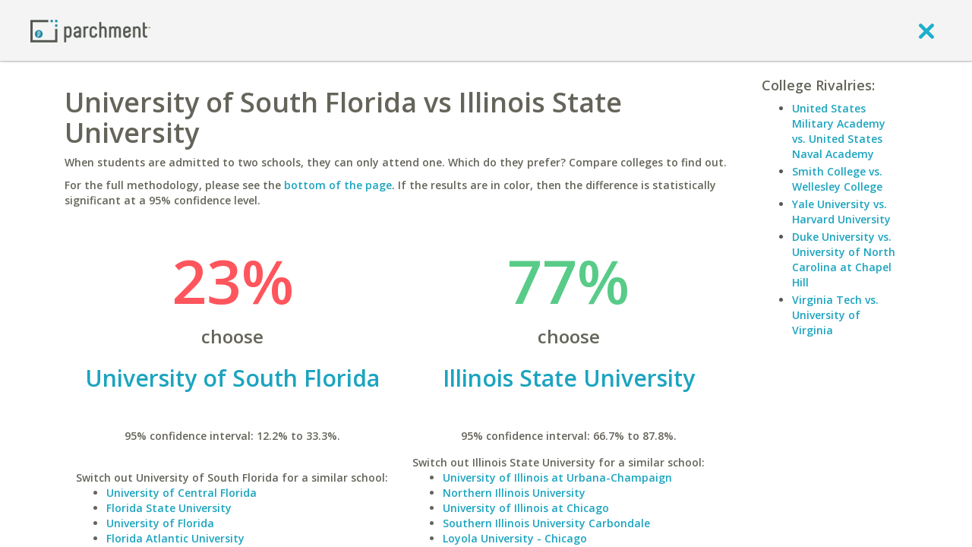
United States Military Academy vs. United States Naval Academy (838, 131)
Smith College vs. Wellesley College (837, 179)
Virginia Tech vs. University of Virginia (835, 314)
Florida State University (169, 508)
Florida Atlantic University (175, 538)
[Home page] (90, 30)
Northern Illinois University (514, 492)
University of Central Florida (181, 492)
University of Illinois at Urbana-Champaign (557, 477)
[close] (926, 30)
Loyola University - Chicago (515, 538)
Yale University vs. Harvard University (841, 211)
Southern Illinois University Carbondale (546, 523)
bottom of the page (338, 185)
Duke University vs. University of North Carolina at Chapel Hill (843, 259)
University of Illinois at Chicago (526, 508)
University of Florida (160, 523)
